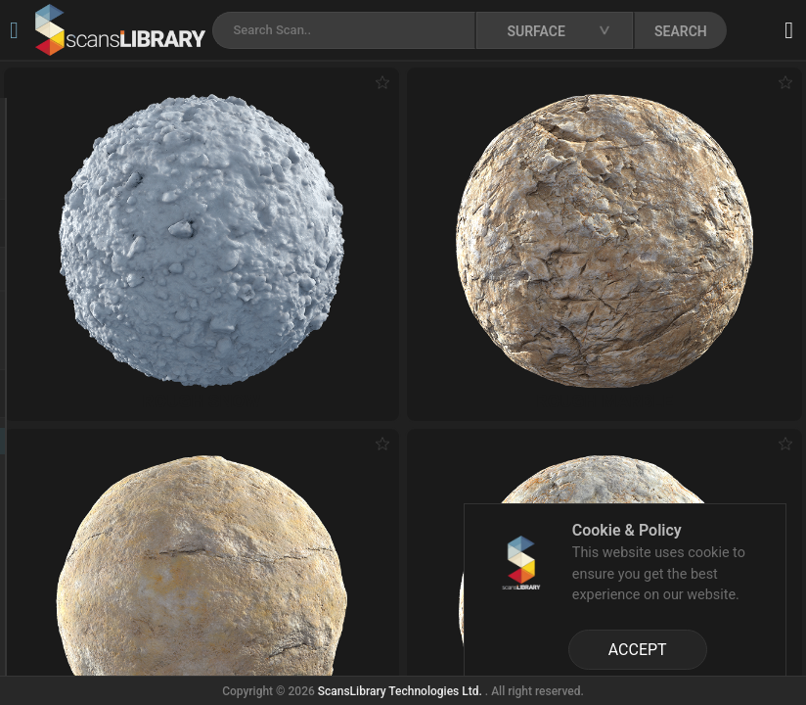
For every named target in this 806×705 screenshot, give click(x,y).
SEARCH (680, 31)
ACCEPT (637, 649)
